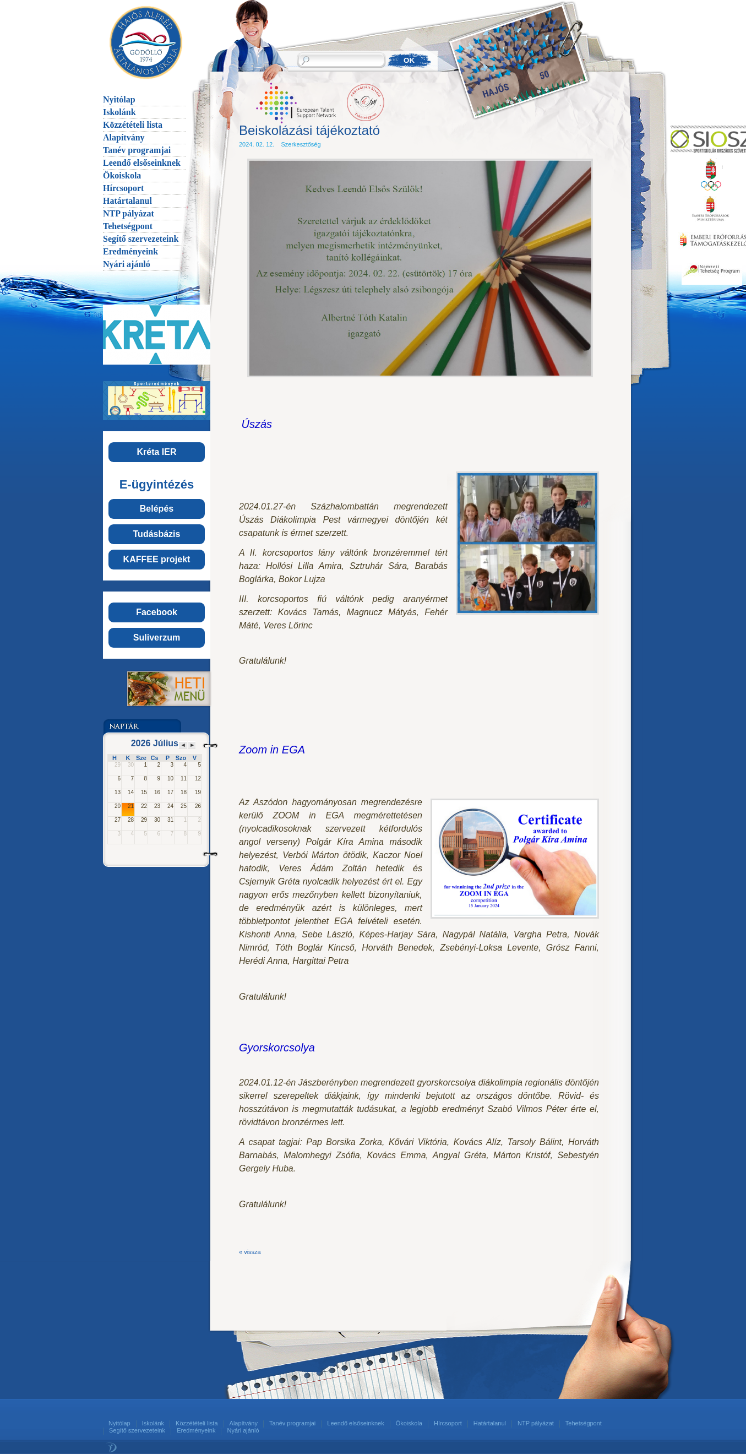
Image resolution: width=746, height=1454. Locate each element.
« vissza (250, 1252)
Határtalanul (127, 200)
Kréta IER (156, 452)
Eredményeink (130, 251)
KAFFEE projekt (156, 559)
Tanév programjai (137, 150)
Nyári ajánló (126, 264)
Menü (156, 689)
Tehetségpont (128, 226)
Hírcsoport (123, 188)
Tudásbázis (157, 534)
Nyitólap (119, 99)
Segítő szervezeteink (140, 238)
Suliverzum (156, 637)
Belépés (156, 508)
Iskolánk (119, 112)
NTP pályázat (128, 213)
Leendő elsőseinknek (142, 162)
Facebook (156, 612)
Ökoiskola (122, 175)
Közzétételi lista (132, 124)
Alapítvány (124, 137)
